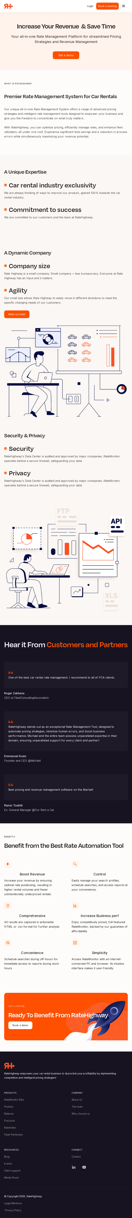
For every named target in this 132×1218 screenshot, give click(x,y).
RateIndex (10, 1127)
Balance (9, 1113)
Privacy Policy (13, 1210)
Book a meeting (107, 6)
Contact (76, 1156)
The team (77, 1106)
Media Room (11, 1177)
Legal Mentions (13, 1203)
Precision (9, 1120)
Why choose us (81, 1113)
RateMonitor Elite (14, 1099)
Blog (6, 1156)
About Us (77, 1099)
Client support (12, 1170)
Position (8, 1106)
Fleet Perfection (13, 1134)
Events (8, 1163)
